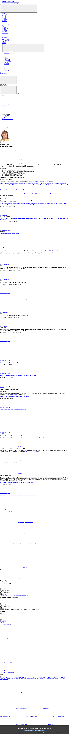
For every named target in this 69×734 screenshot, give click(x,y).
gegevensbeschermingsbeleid (41, 733)
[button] (35, 99)
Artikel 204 (38, 181)
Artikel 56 (44, 250)
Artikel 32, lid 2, (53, 437)
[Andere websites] (23, 48)
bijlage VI (51, 250)
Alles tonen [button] (2, 622)
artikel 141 (31, 451)
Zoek (1, 74)
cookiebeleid (49, 733)
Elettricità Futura (3, 621)
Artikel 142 (34, 347)
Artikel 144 (13, 394)
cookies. (57, 733)
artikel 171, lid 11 (44, 181)
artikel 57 (48, 250)
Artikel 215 (8, 201)
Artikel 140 (27, 451)
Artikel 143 (20, 480)
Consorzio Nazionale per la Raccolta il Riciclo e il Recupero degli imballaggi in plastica (14, 595)
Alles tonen (2, 196)
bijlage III (16, 394)
